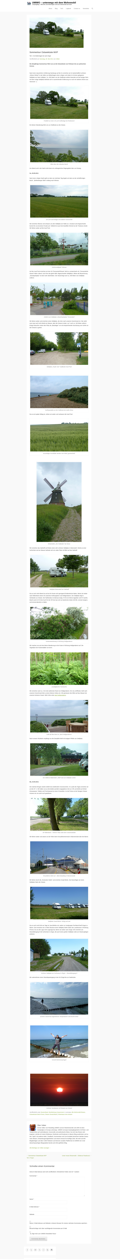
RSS (39, 1249)
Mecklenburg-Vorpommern (56, 1112)
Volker (58, 59)
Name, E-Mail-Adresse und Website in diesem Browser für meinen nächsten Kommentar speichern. (58, 1223)
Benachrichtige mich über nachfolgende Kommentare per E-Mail (48, 1227)
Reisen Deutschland (51, 1114)
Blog (56, 8)
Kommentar (33, 1176)
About (50, 8)
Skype (47, 1249)
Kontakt (51, 1249)
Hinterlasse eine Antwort (65, 1114)
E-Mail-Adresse (34, 1207)
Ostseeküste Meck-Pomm (37, 1114)
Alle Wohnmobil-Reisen (78, 1112)
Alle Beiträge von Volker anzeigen (40, 1148)
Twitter (31, 1249)
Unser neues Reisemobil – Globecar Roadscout (76, 1155)
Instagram (43, 1249)
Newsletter (86, 8)
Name (32, 1199)
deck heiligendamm (60, 695)
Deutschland (44, 1112)
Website (32, 1214)
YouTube (35, 1249)
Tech (61, 8)
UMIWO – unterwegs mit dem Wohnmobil (54, 2)
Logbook (68, 8)
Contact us (77, 8)
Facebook (27, 1249)
